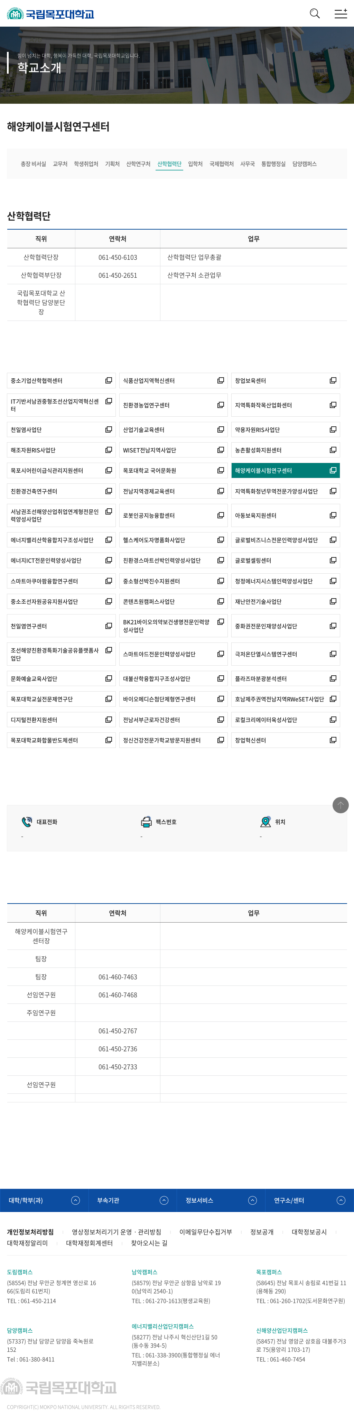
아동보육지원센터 (256, 516)
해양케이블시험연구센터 (263, 471)
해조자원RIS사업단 (33, 450)
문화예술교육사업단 (34, 679)
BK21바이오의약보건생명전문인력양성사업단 (166, 626)
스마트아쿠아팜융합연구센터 (44, 581)
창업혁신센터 (250, 740)
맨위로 (340, 807)
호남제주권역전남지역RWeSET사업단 (279, 699)
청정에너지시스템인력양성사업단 (274, 581)
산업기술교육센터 (144, 430)
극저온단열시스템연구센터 (266, 654)
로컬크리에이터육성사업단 (266, 720)
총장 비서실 (33, 164)
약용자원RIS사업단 (257, 430)
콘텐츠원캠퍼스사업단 (149, 602)
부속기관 (109, 1201)
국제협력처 (223, 164)
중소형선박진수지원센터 (151, 581)
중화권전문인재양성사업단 (266, 626)
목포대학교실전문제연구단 (42, 699)
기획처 (112, 164)
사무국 (249, 164)
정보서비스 (200, 1201)
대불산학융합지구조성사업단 (156, 679)
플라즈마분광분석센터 (261, 679)
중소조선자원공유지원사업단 (44, 602)
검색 (312, 14)
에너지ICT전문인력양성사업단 (46, 561)
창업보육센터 (250, 381)
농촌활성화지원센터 (258, 450)
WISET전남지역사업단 (149, 450)
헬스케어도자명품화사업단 (154, 540)
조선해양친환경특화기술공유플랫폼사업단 (55, 655)
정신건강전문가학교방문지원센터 (162, 740)
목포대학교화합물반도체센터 (44, 740)
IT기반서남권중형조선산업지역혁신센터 (55, 406)
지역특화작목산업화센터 (263, 405)
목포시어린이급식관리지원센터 (47, 471)
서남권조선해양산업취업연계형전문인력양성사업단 (55, 516)
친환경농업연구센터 (146, 405)
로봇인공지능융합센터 (149, 516)
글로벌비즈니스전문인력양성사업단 (276, 540)
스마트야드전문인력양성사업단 (159, 654)
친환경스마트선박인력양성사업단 (162, 561)
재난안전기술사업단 (258, 602)
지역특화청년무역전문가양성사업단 (276, 492)
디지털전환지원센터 (34, 720)
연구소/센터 (290, 1201)
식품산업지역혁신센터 (149, 381)
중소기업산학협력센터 (37, 381)
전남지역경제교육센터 (149, 492)
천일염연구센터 (29, 626)
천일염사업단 (26, 430)
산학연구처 (139, 164)
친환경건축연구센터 (34, 492)
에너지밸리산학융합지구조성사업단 (52, 540)
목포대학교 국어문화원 (149, 471)
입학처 (196, 164)
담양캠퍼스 (306, 164)
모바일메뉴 (340, 14)
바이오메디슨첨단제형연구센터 (159, 699)
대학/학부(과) (27, 1201)
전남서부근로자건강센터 (151, 720)
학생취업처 (86, 164)
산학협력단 (170, 164)
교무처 (60, 164)
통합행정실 (275, 164)
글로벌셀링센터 (253, 561)
